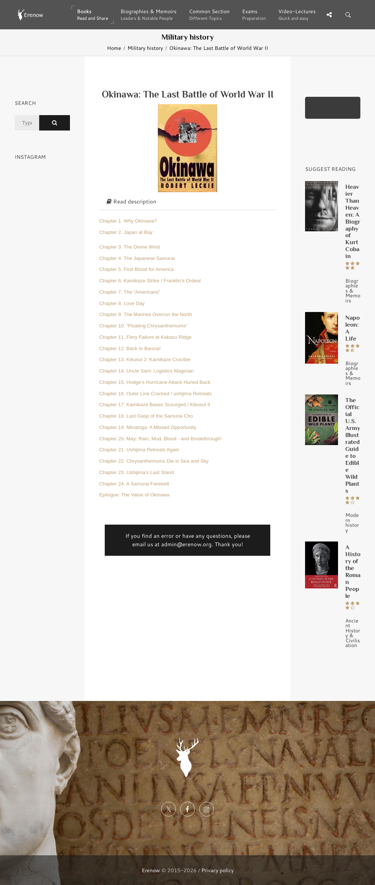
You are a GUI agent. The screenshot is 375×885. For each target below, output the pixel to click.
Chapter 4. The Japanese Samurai (137, 258)
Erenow (151, 870)
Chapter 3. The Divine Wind (129, 247)
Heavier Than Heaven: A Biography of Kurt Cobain (352, 221)
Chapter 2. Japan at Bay (126, 232)
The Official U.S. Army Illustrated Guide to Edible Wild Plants (352, 445)
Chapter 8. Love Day (122, 303)
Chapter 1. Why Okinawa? (128, 221)
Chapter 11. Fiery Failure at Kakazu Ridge (145, 337)
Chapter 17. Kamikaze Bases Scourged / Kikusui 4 (154, 404)
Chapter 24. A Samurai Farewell (134, 483)
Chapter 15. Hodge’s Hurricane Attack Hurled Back (155, 382)
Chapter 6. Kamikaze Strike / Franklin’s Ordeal (150, 280)
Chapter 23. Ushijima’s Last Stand (136, 472)
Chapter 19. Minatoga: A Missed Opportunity (147, 427)
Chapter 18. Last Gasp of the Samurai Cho (146, 416)
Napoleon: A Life (352, 328)
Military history (145, 47)
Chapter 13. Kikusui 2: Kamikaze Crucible (144, 359)
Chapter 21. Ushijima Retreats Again (139, 449)
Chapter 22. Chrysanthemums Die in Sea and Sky (154, 461)
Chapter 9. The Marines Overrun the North (145, 314)
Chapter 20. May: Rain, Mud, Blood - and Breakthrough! (160, 438)
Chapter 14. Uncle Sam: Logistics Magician (146, 371)
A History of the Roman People (352, 571)
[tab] (187, 202)
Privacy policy (217, 870)
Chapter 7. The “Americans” (129, 292)
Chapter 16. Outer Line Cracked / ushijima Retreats (155, 393)
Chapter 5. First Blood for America (136, 269)
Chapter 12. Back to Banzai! (130, 348)
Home (114, 47)
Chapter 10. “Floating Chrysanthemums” (143, 325)
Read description (131, 201)
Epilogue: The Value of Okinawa (134, 494)
